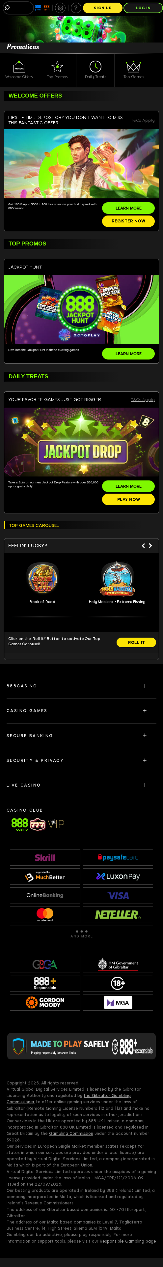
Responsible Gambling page (128, 1241)
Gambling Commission (71, 1133)
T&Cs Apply (143, 120)
